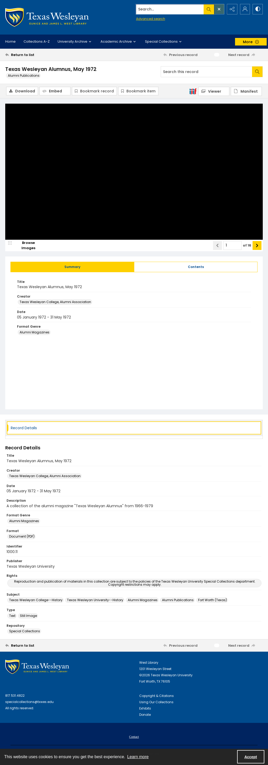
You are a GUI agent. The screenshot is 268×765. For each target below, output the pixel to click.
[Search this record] (206, 71)
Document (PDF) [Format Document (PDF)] (22, 536)
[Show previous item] (217, 245)
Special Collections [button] (164, 41)
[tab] (72, 267)
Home (10, 41)
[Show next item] (257, 245)
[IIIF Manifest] (246, 91)
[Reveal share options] (231, 9)
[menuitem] (134, 737)
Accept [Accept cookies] (250, 757)
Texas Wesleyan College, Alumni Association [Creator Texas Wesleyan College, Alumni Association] (55, 302)
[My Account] (244, 9)
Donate (145, 715)
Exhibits (145, 708)
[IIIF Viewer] (214, 91)
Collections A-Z (37, 41)
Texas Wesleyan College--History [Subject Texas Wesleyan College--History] (36, 600)
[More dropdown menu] (251, 42)
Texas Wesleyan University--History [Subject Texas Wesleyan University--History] (95, 600)
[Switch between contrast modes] (258, 9)
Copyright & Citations (156, 696)
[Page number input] (232, 245)
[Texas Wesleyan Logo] (47, 17)
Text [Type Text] (12, 615)
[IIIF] (193, 91)
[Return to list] (40, 55)
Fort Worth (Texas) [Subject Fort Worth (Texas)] (212, 600)
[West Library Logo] (37, 667)
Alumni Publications (24, 75)
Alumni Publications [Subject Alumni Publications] (178, 600)
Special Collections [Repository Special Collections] (24, 631)
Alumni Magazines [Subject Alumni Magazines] (143, 600)
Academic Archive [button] (118, 41)
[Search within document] (257, 71)
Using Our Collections (156, 702)
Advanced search (149, 18)
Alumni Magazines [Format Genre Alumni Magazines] (34, 332)
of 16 (247, 245)
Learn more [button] (138, 757)
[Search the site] (169, 9)
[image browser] (24, 245)
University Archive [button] (75, 41)
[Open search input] (218, 9)
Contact (134, 737)
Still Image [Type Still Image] (28, 615)
